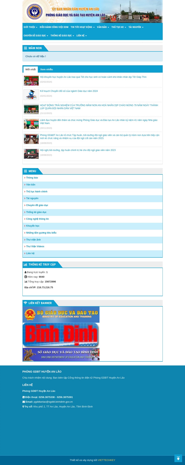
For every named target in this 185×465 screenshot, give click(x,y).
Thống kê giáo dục (36, 212)
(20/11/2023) (46, 128)
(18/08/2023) (46, 143)
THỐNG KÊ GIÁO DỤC (62, 35)
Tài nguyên (136, 27)
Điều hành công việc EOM (54, 27)
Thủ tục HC (118, 27)
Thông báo (32, 177)
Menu (32, 171)
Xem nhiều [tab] (46, 69)
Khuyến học (33, 226)
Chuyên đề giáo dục (36, 35)
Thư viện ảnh (33, 239)
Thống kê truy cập (42, 264)
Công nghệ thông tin (37, 219)
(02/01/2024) (46, 96)
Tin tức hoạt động (83, 27)
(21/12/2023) (46, 113)
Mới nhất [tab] (31, 69)
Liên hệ (30, 253)
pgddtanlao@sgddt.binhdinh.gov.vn (53, 401)
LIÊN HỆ (81, 35)
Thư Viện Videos (35, 246)
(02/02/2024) (46, 82)
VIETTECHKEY (106, 460)
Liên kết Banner (40, 303)
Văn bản (103, 27)
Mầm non (35, 48)
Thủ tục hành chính (36, 191)
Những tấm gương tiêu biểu (41, 232)
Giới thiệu (30, 27)
